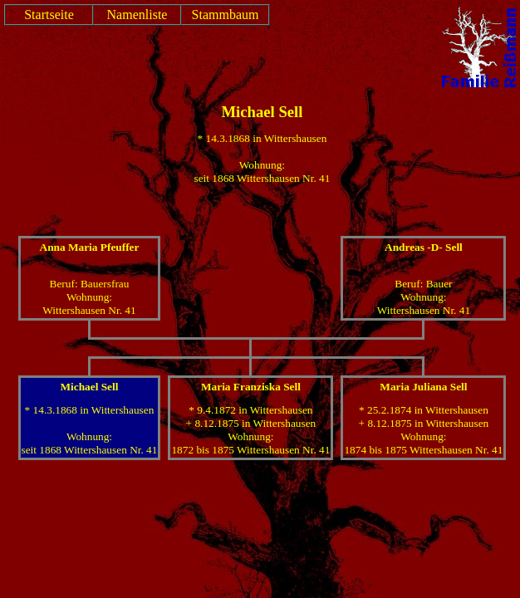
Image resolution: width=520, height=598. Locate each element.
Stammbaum (225, 14)
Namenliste (137, 14)
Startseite (49, 14)
